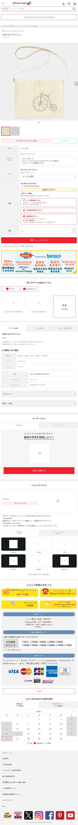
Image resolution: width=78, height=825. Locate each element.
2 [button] (33, 120)
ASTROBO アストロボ (17, 31)
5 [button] (40, 120)
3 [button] (35, 120)
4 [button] (37, 120)
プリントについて (29, 154)
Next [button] (76, 84)
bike (32, 355)
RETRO (37, 355)
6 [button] (42, 120)
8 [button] (47, 120)
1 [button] (30, 120)
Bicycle (20, 355)
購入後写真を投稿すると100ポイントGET (35, 196)
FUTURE (44, 355)
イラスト (20, 366)
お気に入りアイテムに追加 (26, 141)
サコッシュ (5, 37)
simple (26, 355)
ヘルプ (39, 691)
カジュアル (21, 361)
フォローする (20, 503)
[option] (39, 83)
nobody (7, 31)
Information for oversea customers (39, 17)
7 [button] (45, 120)
